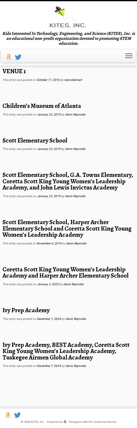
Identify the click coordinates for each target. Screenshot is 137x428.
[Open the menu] (129, 56)
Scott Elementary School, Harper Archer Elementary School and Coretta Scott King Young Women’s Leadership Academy (67, 228)
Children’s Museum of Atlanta (41, 105)
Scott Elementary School (34, 140)
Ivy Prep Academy (26, 310)
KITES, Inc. (38, 422)
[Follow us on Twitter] (20, 57)
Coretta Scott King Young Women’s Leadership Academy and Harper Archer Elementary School (65, 272)
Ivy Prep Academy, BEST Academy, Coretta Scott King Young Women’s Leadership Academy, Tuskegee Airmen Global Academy (66, 351)
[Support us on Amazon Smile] (10, 57)
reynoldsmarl (73, 80)
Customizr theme (105, 422)
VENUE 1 (14, 71)
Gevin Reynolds (75, 114)
